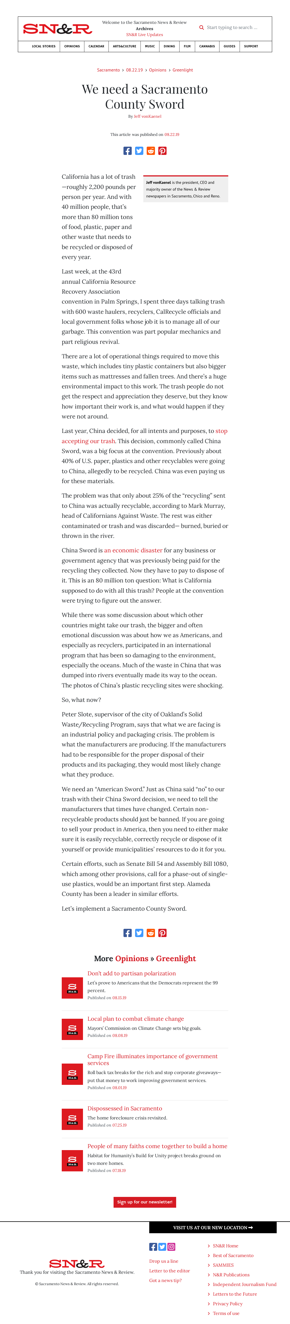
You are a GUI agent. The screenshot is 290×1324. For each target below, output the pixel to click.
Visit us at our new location (213, 1227)
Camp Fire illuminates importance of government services (153, 1059)
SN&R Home (225, 1246)
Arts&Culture (124, 46)
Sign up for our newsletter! (144, 1202)
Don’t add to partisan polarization (132, 973)
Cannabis (207, 46)
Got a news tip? (165, 1280)
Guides (229, 46)
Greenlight (183, 70)
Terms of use (226, 1313)
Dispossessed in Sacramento (125, 1108)
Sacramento (108, 70)
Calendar (96, 46)
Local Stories (44, 46)
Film (187, 46)
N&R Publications (231, 1274)
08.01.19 (119, 1087)
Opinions (72, 46)
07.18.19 (119, 1170)
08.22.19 (134, 70)
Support (251, 46)
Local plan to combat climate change (136, 1018)
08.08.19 (119, 1035)
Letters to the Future (235, 1294)
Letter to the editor (169, 1271)
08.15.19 (119, 997)
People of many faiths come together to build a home (157, 1146)
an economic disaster (133, 550)
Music (150, 46)
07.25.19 (119, 1125)
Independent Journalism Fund (245, 1284)
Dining (169, 46)
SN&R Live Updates (144, 34)
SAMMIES (223, 1265)
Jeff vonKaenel (147, 116)
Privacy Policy (227, 1303)
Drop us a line (163, 1261)
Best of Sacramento (233, 1255)
